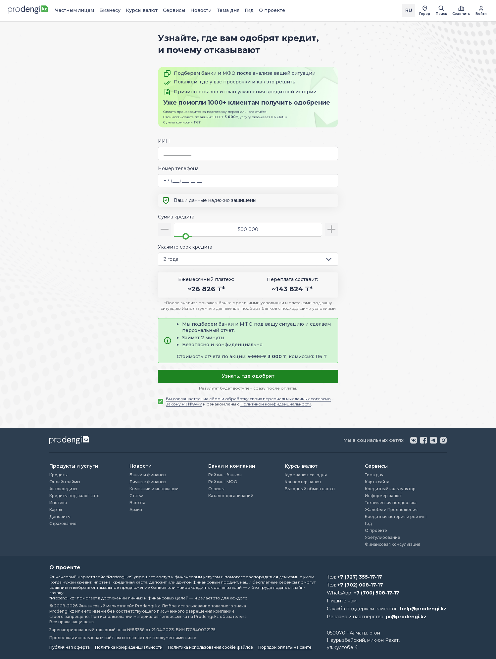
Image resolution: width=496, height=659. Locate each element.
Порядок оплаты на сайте (285, 647)
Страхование (62, 523)
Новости (201, 10)
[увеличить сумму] (331, 229)
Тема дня (228, 10)
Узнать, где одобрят (248, 376)
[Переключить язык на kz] (408, 10)
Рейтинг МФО (222, 481)
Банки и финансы (147, 474)
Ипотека (58, 502)
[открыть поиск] (441, 10)
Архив (135, 509)
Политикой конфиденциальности (275, 403)
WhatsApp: (363, 592)
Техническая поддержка (391, 502)
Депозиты (60, 516)
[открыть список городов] (425, 10)
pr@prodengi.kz (406, 617)
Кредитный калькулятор (390, 488)
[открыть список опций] (330, 259)
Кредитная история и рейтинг (396, 516)
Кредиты (58, 474)
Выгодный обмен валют (310, 488)
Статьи (136, 495)
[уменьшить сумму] (164, 229)
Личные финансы (147, 481)
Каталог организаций (230, 495)
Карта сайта (377, 481)
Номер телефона (178, 168)
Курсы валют (142, 10)
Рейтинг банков (225, 474)
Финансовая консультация (392, 544)
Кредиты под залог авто (74, 495)
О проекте (272, 10)
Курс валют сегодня (306, 474)
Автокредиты (63, 488)
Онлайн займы (64, 481)
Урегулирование (382, 537)
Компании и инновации (153, 488)
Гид (249, 10)
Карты (55, 509)
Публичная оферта (69, 647)
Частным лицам (74, 10)
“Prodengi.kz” (119, 576)
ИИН (164, 141)
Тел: (354, 577)
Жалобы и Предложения (391, 509)
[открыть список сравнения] (461, 10)
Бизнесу (110, 10)
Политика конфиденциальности (129, 647)
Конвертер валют (303, 481)
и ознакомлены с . (248, 401)
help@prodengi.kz (423, 609)
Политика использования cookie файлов (210, 647)
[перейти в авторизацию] (481, 10)
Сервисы (174, 10)
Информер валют (383, 495)
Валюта (137, 502)
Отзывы (216, 488)
